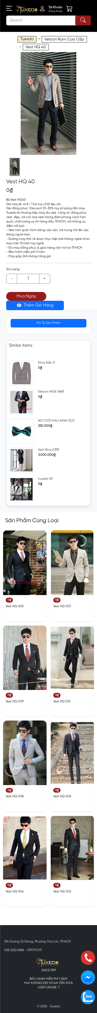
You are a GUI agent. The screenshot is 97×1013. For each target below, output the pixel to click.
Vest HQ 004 (15, 891)
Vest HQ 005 (15, 606)
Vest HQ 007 (62, 606)
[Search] (48, 20)
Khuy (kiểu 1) (46, 362)
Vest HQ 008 (15, 796)
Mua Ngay (26, 296)
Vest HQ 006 (62, 796)
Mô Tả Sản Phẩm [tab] (48, 323)
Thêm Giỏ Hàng (35, 305)
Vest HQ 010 (62, 701)
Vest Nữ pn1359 (48, 449)
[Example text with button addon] (28, 279)
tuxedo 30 (45, 478)
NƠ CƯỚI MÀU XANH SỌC (56, 420)
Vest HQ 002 (62, 891)
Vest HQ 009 (15, 701)
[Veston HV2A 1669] (51, 391)
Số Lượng (13, 269)
